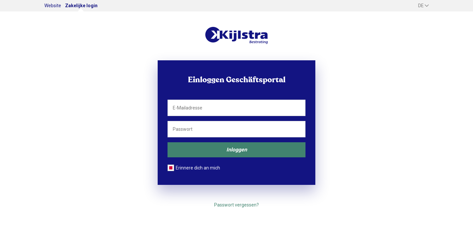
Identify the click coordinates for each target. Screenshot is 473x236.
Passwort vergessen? (236, 204)
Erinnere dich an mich (198, 167)
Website (52, 5)
